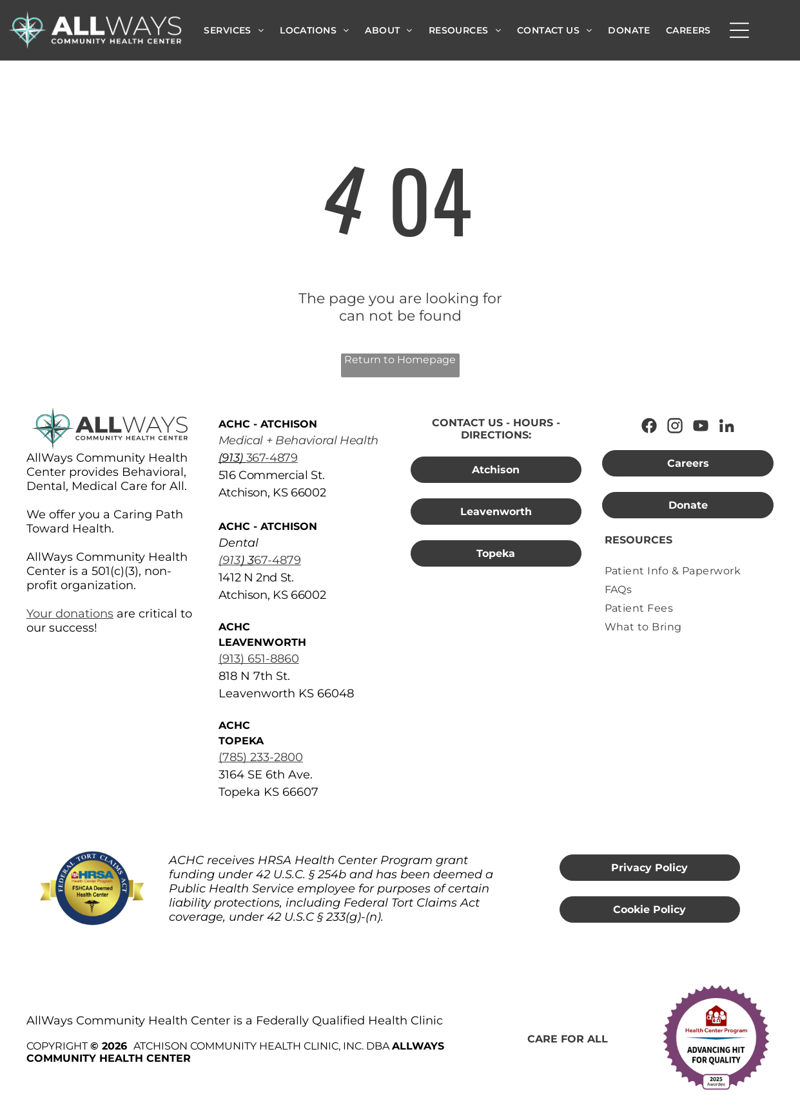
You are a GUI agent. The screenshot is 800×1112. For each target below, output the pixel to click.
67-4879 (277, 560)
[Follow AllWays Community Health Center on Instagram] (675, 426)
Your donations (69, 614)
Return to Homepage (400, 359)
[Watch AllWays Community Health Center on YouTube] (701, 426)
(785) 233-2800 (261, 757)
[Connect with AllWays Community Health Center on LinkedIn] (726, 426)
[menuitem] (233, 30)
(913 (229, 560)
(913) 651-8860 (259, 659)
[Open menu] (739, 30)
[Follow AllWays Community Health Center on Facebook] (649, 426)
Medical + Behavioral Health (298, 440)
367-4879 (272, 458)
